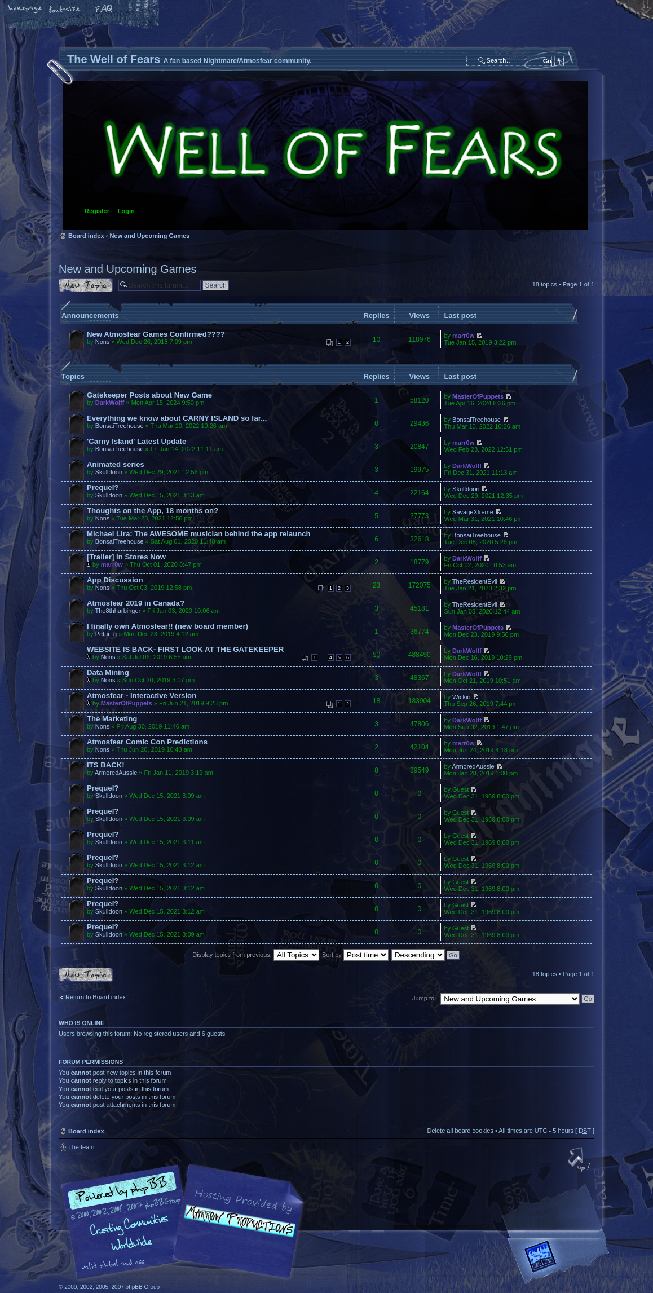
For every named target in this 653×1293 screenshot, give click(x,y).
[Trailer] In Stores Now (126, 557)
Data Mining (108, 672)
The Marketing (112, 718)
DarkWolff (110, 402)
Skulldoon (108, 472)
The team (81, 1147)
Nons (102, 341)
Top (580, 1160)
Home (25, 10)
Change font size (65, 10)
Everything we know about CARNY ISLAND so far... (177, 418)
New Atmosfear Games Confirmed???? (156, 334)
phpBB (185, 1222)
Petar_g (106, 633)
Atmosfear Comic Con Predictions (147, 742)
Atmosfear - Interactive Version (141, 695)
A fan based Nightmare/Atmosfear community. (236, 1229)
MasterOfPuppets (478, 396)
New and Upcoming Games (149, 235)
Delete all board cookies (460, 1130)
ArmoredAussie (116, 772)
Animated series (115, 464)
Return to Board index (95, 997)
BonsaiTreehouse (119, 425)
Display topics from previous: (255, 954)
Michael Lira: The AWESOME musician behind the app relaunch (199, 533)
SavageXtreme (472, 512)
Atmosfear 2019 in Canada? (135, 603)
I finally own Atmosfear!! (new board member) (167, 626)
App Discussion (115, 580)
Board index (325, 155)
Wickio (461, 697)
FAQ (104, 10)
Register (97, 211)
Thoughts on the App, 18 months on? (152, 510)
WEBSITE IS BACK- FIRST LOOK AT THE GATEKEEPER (185, 649)
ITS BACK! (106, 765)
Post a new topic (86, 285)
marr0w (463, 335)
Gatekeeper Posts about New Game (149, 395)
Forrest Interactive (560, 1261)
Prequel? (102, 487)
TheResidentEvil (474, 581)
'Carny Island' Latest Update (136, 441)
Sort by (355, 954)
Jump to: (424, 998)
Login (126, 211)
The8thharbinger (117, 610)
